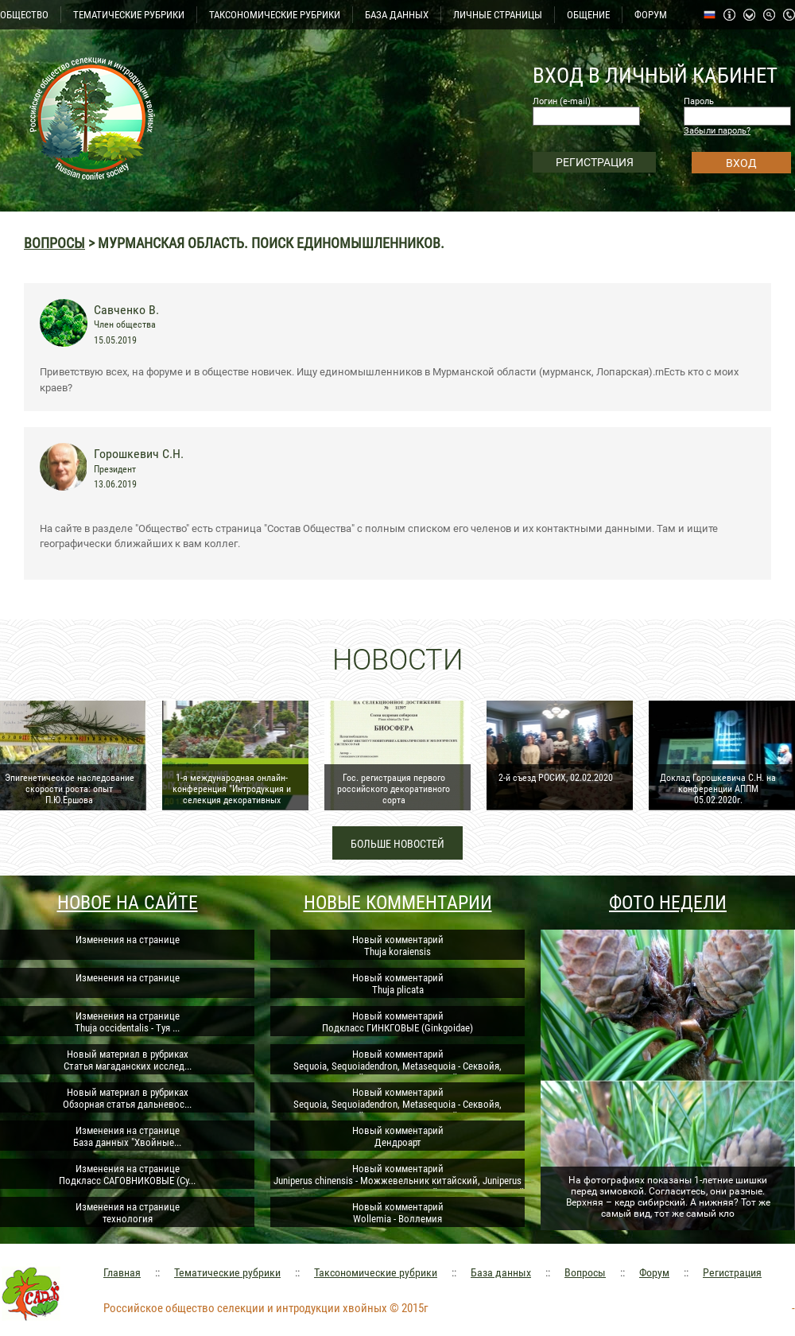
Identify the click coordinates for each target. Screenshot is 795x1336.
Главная (122, 1272)
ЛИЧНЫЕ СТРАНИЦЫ (497, 15)
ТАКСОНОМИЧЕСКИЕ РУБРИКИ (274, 15)
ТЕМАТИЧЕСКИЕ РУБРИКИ (128, 15)
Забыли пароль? (717, 131)
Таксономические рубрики (375, 1272)
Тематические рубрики (227, 1272)
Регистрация (732, 1272)
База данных (501, 1272)
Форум (654, 1272)
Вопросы (54, 243)
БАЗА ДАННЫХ (397, 15)
